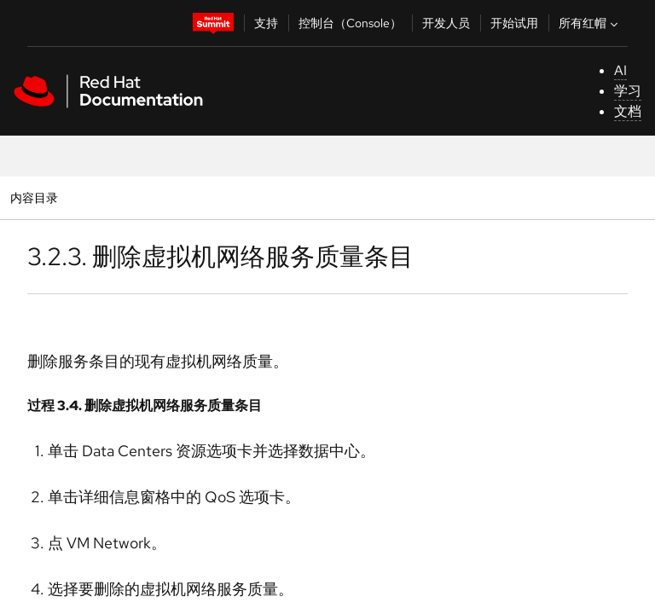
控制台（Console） (350, 23)
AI (620, 70)
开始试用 (514, 23)
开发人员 (446, 23)
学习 (627, 91)
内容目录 (33, 197)
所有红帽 (590, 23)
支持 (266, 23)
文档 (627, 111)
